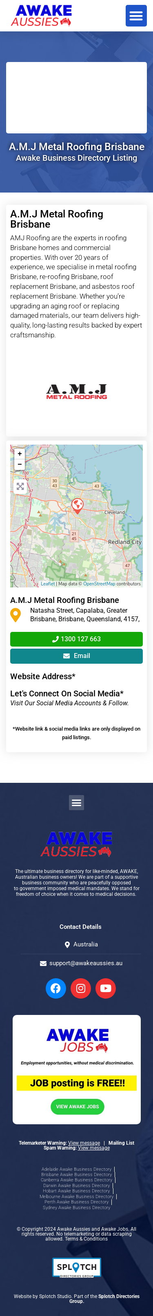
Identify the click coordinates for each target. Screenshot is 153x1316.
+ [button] (20, 454)
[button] (136, 16)
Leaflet (48, 584)
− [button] (20, 465)
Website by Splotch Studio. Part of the (77, 1299)
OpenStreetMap (99, 584)
